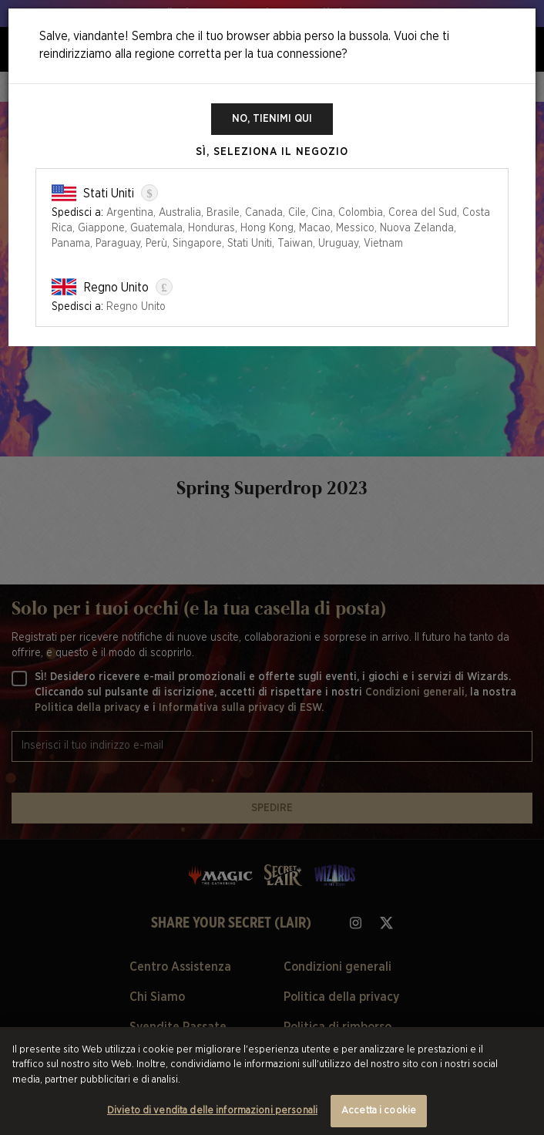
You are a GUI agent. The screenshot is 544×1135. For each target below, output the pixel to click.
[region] (272, 1081)
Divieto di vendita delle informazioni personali (212, 1111)
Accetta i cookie (378, 1111)
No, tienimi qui (272, 118)
